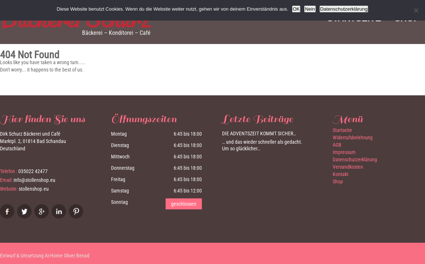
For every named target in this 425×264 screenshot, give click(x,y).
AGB (337, 145)
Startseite (342, 130)
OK (296, 9)
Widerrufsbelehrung (353, 137)
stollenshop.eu (34, 189)
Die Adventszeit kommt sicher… (259, 133)
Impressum (344, 152)
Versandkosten (348, 167)
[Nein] (416, 10)
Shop (338, 181)
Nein (310, 9)
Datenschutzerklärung (355, 159)
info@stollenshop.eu (34, 180)
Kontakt (340, 174)
